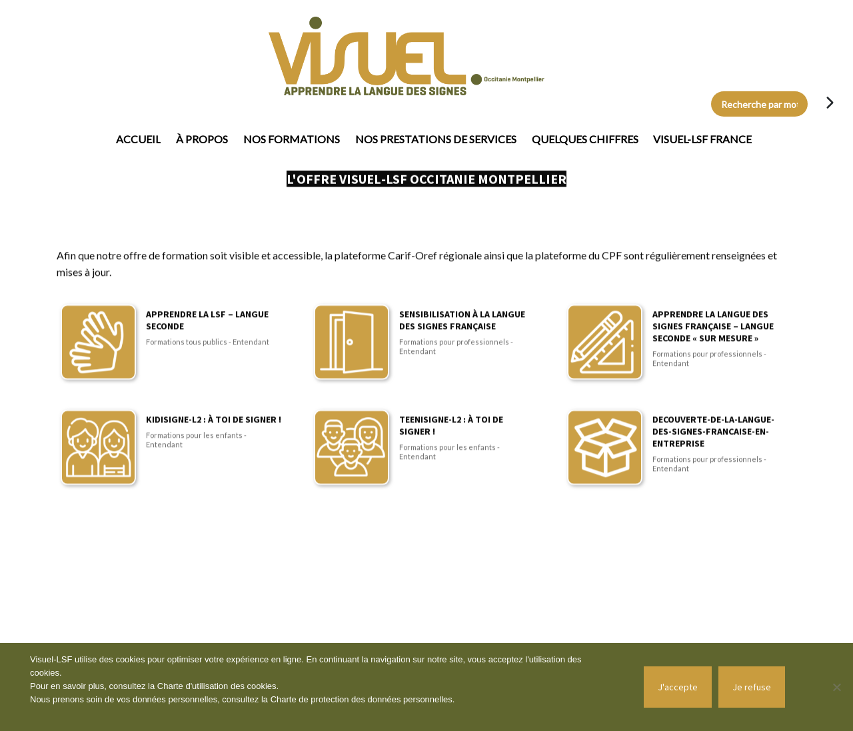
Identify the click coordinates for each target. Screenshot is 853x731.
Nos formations (291, 139)
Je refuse (751, 687)
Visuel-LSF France (702, 139)
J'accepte (678, 687)
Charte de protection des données (337, 699)
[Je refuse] (836, 687)
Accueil (138, 139)
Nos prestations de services (435, 139)
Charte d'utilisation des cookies (217, 686)
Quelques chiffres (585, 139)
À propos (202, 139)
